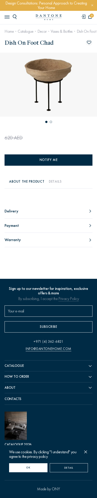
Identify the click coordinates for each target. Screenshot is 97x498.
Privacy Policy (68, 298)
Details (55, 181)
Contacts (13, 399)
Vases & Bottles (62, 31)
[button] (46, 122)
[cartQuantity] (90, 17)
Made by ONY (48, 489)
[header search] (15, 16)
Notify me (48, 160)
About (10, 388)
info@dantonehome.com (48, 349)
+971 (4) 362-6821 (48, 342)
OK (28, 467)
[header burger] (7, 16)
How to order (17, 377)
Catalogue (25, 31)
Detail (68, 467)
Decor (42, 31)
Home (9, 31)
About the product (26, 181)
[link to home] (49, 17)
